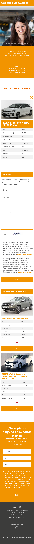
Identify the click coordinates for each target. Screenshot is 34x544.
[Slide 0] (6, 43)
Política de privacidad (17, 512)
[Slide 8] (18, 43)
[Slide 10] (21, 43)
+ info (17, 348)
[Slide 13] (25, 43)
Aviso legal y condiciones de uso (17, 510)
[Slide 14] (27, 43)
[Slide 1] (8, 43)
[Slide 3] (11, 43)
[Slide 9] (19, 43)
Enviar (17, 280)
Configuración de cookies (17, 517)
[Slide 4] (12, 43)
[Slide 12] (24, 43)
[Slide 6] (15, 43)
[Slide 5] (14, 43)
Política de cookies (17, 515)
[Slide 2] (9, 43)
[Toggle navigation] (3, 8)
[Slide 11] (22, 43)
